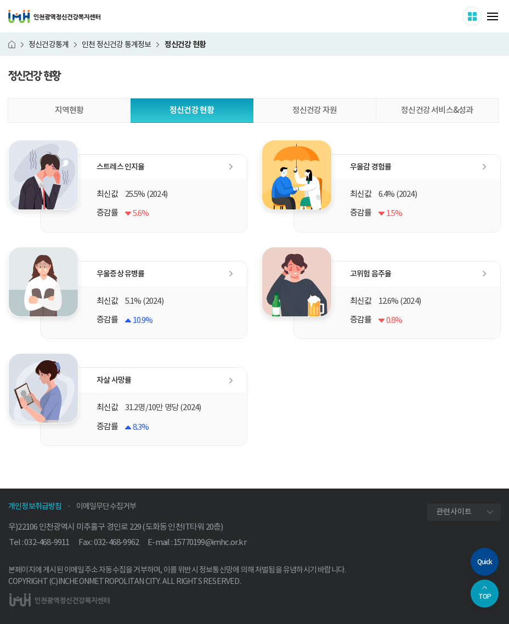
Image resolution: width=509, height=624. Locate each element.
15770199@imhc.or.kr (209, 542)
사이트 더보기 (481, 16)
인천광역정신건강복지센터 (54, 16)
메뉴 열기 (492, 16)
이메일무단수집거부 (106, 506)
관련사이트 (454, 512)
